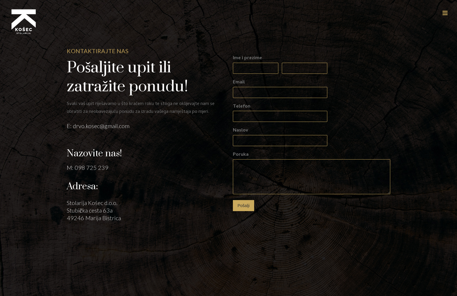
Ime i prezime (247, 58)
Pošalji (243, 205)
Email (239, 83)
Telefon (241, 107)
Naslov (240, 131)
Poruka (241, 155)
